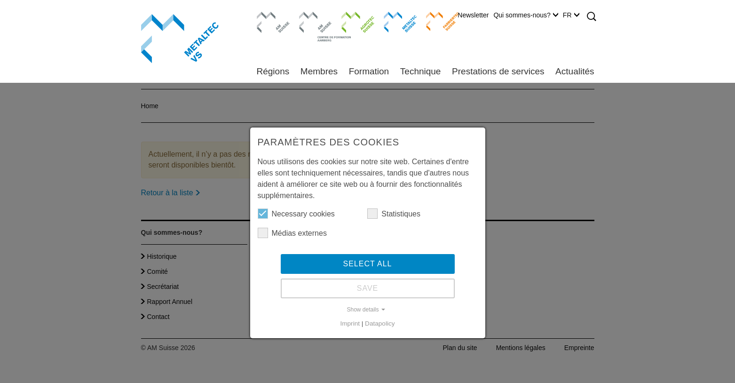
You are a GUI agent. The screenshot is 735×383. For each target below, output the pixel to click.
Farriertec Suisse (438, 21)
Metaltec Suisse (394, 21)
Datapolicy (380, 323)
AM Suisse (270, 16)
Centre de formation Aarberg (311, 26)
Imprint (350, 323)
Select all (367, 264)
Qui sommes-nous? (525, 15)
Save (368, 288)
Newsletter (473, 15)
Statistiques (393, 213)
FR (571, 15)
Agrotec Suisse (351, 21)
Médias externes (292, 233)
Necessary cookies (296, 213)
